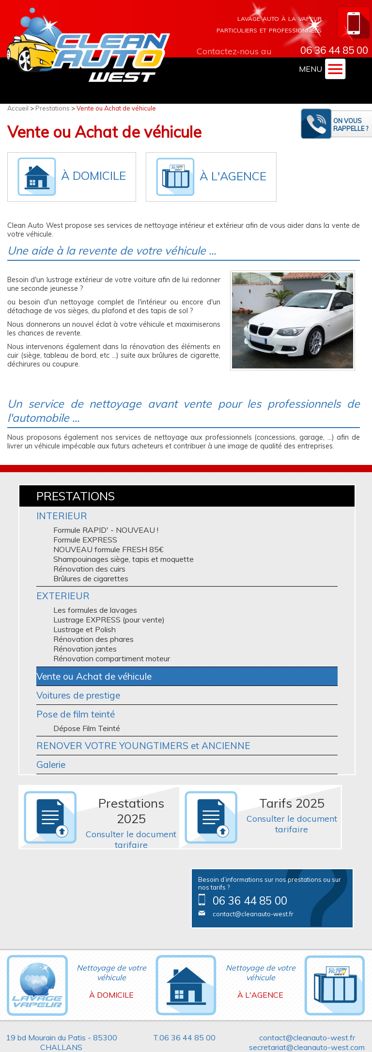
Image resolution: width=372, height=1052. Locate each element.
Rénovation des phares (93, 639)
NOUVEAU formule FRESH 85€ (108, 549)
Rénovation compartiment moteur (111, 658)
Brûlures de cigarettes (90, 578)
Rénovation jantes (85, 649)
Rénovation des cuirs (89, 569)
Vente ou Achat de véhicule (116, 108)
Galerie (50, 764)
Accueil (18, 108)
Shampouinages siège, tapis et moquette (123, 559)
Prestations (52, 108)
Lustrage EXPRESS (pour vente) (109, 619)
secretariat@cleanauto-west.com (307, 1047)
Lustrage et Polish (84, 629)
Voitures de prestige (78, 695)
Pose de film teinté (75, 714)
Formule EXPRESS (85, 539)
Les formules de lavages (95, 610)
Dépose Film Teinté (86, 728)
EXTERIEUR (63, 596)
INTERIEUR (61, 516)
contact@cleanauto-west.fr (253, 914)
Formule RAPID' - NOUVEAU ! (105, 530)
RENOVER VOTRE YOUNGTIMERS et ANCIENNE (143, 745)
